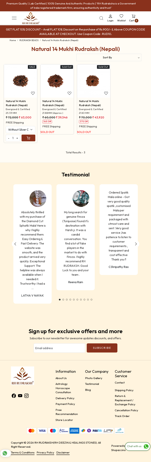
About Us (61, 378)
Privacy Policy (45, 452)
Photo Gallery (93, 378)
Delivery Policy (65, 398)
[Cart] (28, 138)
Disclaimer (63, 452)
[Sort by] (109, 57)
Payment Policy (65, 404)
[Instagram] (26, 396)
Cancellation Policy (126, 410)
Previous (15, 244)
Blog (88, 390)
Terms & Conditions (23, 452)
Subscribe (102, 348)
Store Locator (64, 420)
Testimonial (92, 384)
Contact (120, 382)
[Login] (110, 18)
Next (136, 244)
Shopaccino (118, 450)
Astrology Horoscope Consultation (63, 388)
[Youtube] (20, 396)
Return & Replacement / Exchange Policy (125, 400)
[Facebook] (14, 396)
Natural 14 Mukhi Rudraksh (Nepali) (17, 103)
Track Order (122, 416)
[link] (101, 18)
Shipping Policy (124, 390)
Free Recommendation (67, 412)
